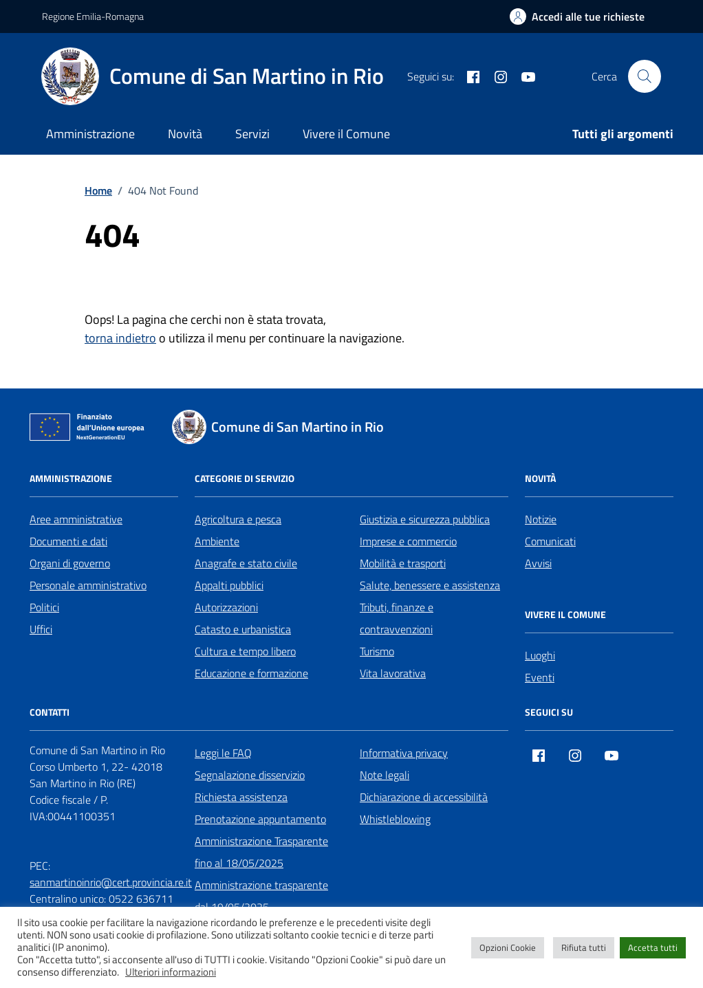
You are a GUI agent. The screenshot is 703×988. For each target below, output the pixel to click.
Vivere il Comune (346, 133)
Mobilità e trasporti (403, 563)
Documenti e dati (68, 541)
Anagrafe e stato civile (246, 563)
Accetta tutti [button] (653, 947)
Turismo (377, 651)
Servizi (252, 133)
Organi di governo (70, 563)
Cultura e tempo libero (245, 651)
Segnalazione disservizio (250, 775)
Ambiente (217, 541)
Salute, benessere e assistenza (430, 585)
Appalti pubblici (229, 585)
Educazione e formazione (251, 673)
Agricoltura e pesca (238, 519)
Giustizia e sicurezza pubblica (425, 519)
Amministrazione (90, 133)
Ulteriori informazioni (170, 972)
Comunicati (550, 541)
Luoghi (540, 655)
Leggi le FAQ (223, 753)
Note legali (384, 775)
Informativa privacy (404, 753)
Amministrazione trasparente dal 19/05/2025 (261, 896)
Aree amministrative (76, 519)
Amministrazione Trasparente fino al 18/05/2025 (261, 852)
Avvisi (538, 563)
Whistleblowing (395, 819)
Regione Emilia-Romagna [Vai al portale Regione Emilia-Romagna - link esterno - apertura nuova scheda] (93, 16)
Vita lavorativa (393, 673)
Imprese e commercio (408, 541)
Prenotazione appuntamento (260, 819)
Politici (44, 607)
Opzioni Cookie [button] (507, 947)
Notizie (540, 519)
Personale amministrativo (88, 585)
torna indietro (120, 338)
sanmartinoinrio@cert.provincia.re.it (111, 882)
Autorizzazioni (226, 607)
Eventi (539, 677)
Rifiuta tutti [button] (583, 947)
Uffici (41, 629)
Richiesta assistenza (241, 797)
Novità (185, 133)
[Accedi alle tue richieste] (577, 16)
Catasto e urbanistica (243, 629)
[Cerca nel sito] (644, 76)
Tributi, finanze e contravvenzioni (396, 618)
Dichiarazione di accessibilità (424, 797)
